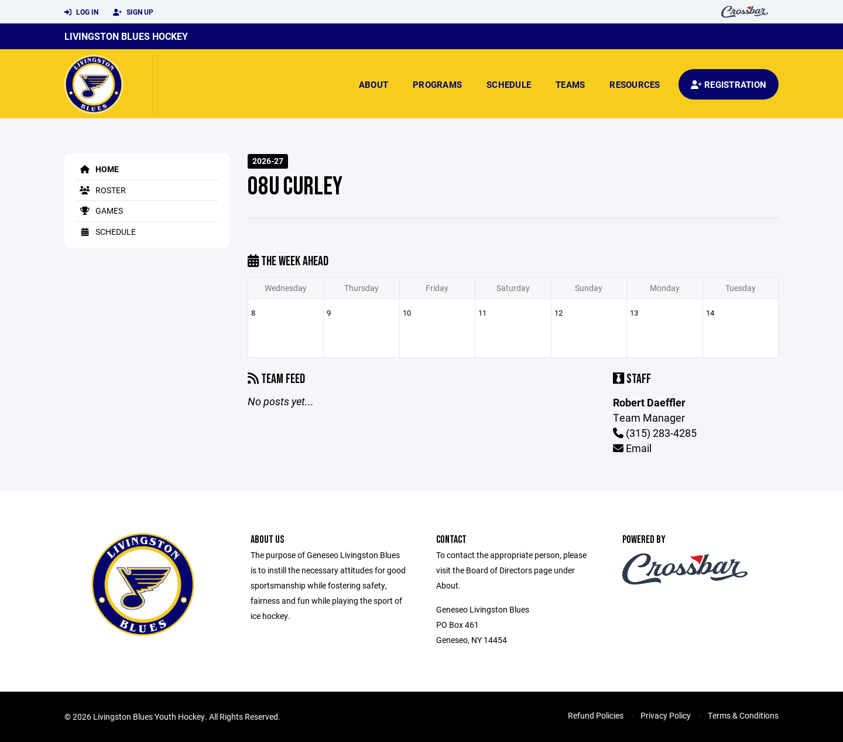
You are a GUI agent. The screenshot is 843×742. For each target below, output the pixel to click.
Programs (437, 84)
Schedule (508, 84)
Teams (570, 84)
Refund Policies (595, 715)
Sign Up (133, 12)
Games (99, 210)
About (373, 84)
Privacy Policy (665, 715)
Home (97, 169)
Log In (81, 12)
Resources (634, 84)
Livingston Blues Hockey (126, 36)
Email (632, 448)
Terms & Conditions (743, 715)
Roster (101, 190)
